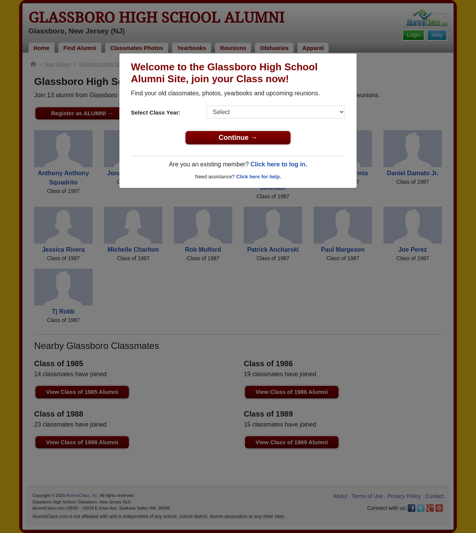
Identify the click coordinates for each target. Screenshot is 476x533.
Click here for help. (258, 176)
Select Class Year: (155, 112)
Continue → (238, 137)
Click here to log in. (278, 164)
